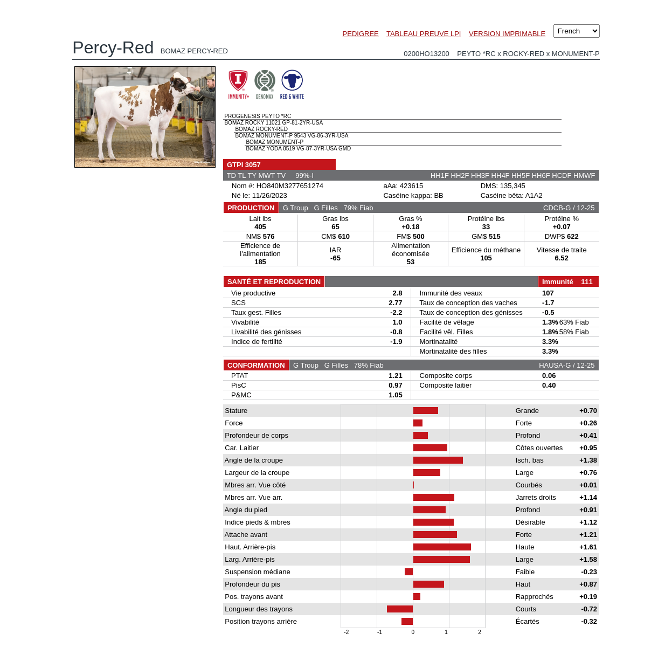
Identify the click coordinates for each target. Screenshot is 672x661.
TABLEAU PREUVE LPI (423, 34)
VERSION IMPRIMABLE (507, 34)
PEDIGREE (361, 34)
